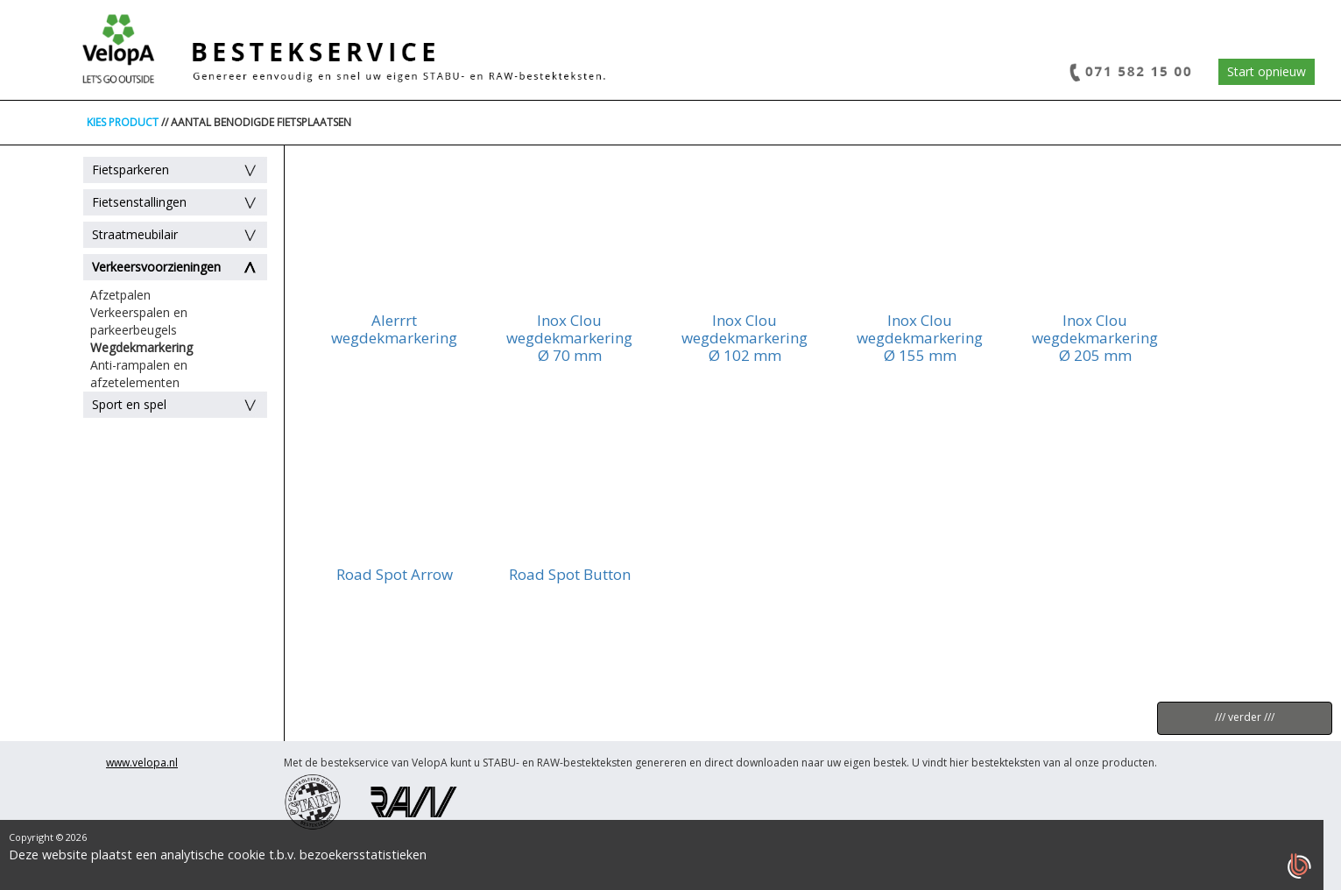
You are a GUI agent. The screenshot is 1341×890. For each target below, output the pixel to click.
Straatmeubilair (135, 234)
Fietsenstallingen (139, 202)
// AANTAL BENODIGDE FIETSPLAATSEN (256, 122)
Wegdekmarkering (141, 347)
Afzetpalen (120, 294)
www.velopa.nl (142, 762)
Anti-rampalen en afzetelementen (138, 374)
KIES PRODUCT (123, 122)
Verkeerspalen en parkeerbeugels (138, 321)
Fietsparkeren (130, 169)
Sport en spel (129, 404)
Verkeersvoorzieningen (156, 266)
